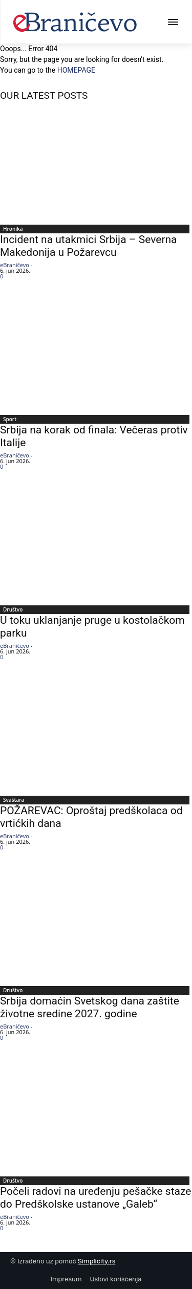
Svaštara (13, 799)
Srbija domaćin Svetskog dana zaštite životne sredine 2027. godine (89, 1007)
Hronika (13, 228)
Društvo (13, 609)
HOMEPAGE (76, 70)
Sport (9, 419)
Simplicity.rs (97, 1261)
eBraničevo (14, 265)
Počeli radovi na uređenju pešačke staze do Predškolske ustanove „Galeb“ (95, 1197)
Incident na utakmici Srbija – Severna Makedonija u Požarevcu (88, 245)
